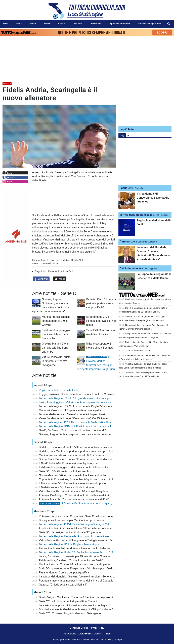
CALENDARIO (85, 633)
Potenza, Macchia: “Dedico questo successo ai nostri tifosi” (74, 499)
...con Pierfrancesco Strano (138, 350)
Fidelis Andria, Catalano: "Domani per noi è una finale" (71, 560)
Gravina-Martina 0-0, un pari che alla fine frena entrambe (56, 347)
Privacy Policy (97, 628)
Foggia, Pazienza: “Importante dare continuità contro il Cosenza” (77, 394)
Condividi (41, 279)
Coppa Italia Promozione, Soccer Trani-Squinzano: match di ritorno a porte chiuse (87, 479)
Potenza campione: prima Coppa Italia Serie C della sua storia (76, 516)
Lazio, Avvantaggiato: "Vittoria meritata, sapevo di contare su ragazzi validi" (83, 402)
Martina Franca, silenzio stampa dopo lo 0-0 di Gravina (56, 320)
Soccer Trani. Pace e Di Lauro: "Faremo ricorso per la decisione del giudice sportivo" (89, 459)
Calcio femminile (130, 268)
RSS (108, 633)
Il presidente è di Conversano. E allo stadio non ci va (153, 197)
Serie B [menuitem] (33, 24)
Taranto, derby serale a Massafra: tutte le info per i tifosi (72, 414)
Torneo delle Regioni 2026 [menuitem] (149, 24)
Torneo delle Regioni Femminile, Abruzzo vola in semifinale (74, 536)
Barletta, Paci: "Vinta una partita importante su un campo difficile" (101, 303)
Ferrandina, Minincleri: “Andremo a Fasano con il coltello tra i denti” (79, 548)
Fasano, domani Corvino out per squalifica (64, 572)
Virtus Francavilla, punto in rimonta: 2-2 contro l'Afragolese (56, 361)
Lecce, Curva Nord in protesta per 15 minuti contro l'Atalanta (75, 556)
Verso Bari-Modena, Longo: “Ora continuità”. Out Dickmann (74, 418)
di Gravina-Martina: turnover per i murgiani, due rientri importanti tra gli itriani (95, 503)
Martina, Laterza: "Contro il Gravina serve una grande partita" (75, 564)
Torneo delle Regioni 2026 (135, 214)
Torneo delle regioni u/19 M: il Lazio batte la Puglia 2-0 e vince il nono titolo (83, 406)
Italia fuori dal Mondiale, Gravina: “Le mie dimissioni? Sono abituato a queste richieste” (90, 576)
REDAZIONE (69, 633)
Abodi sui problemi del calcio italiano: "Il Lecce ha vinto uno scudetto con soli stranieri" (90, 528)
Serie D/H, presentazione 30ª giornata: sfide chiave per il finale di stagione (83, 568)
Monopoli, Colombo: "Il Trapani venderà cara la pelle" (70, 410)
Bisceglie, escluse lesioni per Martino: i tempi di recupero (72, 520)
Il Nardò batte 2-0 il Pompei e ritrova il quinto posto (101, 320)
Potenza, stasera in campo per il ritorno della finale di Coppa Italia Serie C (83, 580)
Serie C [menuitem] (47, 24)
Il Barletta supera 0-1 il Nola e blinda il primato (66, 487)
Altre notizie (127, 241)
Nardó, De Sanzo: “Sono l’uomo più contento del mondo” (72, 430)
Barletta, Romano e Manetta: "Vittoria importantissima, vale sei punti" (80, 447)
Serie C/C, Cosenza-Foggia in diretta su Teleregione (70, 613)
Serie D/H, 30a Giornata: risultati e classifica (65, 471)
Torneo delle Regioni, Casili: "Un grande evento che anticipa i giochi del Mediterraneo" (90, 398)
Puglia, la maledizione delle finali (58, 390)
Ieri (128, 135)
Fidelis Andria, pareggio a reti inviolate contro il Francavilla (56, 334)
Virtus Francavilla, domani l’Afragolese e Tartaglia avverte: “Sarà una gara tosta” (86, 540)
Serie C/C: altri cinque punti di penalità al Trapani (68, 601)
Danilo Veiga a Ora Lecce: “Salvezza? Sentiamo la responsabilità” (78, 597)
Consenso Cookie (79, 628)
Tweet (60, 279)
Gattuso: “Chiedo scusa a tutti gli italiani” (63, 584)
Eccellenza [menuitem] (77, 24)
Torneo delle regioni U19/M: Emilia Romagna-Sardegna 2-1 (74, 524)
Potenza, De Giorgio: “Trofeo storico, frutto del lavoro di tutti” (74, 495)
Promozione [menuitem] (95, 24)
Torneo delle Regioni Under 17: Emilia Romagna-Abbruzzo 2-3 (76, 552)
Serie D (44, 260)
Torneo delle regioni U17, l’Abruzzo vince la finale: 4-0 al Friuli (75, 422)
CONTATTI (99, 633)
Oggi (122, 135)
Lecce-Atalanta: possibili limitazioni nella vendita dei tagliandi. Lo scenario (82, 605)
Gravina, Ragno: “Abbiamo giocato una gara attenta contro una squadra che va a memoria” (93, 434)
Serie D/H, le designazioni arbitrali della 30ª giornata (70, 532)
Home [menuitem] (5, 24)
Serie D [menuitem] (61, 24)
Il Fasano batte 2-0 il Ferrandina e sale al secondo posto (72, 483)
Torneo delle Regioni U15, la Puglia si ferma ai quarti (70, 544)
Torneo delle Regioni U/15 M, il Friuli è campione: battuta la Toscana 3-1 (81, 426)
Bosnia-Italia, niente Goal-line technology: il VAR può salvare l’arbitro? (80, 609)
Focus (123, 188)
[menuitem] (168, 23)
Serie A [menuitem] (19, 24)
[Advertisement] (145, 103)
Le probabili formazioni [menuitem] (119, 24)
